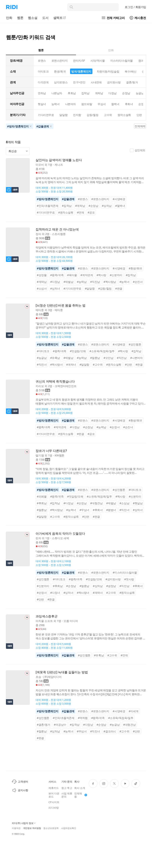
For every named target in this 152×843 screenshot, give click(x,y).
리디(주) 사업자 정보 (24, 823)
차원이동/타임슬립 (108, 71)
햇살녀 (42, 104)
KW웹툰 (59, 455)
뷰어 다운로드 (53, 795)
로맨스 (42, 60)
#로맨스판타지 (100, 199)
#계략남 (80, 206)
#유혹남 (55, 358)
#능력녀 (124, 282)
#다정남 (55, 282)
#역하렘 (82, 718)
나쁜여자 (70, 104)
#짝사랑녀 (56, 364)
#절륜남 (95, 358)
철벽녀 (115, 104)
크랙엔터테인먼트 (66, 386)
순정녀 (142, 104)
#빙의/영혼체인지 (47, 199)
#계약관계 (86, 275)
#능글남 (42, 358)
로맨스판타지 (59, 60)
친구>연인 (79, 82)
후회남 (72, 93)
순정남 (126, 93)
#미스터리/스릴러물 (125, 572)
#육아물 (72, 275)
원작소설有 (124, 115)
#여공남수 (60, 724)
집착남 (85, 93)
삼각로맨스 (60, 82)
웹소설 (32, 18)
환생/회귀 (60, 71)
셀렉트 (59, 18)
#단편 (128, 364)
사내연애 (96, 82)
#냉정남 (111, 586)
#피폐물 (42, 496)
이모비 (40, 165)
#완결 (118, 288)
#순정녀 (115, 427)
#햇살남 (137, 503)
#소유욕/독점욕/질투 (102, 351)
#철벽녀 (120, 206)
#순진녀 (137, 282)
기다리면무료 (46, 115)
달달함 (63, 115)
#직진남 (95, 282)
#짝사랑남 (110, 282)
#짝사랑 (101, 275)
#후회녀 (98, 510)
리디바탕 (53, 807)
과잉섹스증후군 (47, 616)
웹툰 (20, 18)
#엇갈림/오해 (78, 351)
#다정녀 (55, 593)
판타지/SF (79, 60)
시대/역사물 (97, 60)
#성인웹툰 (135, 344)
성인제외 (137, 150)
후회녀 (129, 104)
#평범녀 (111, 510)
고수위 (108, 115)
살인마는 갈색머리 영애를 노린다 (59, 160)
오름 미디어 (71, 621)
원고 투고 (66, 787)
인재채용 (80, 795)
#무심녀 (84, 510)
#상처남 (107, 206)
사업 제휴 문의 (66, 795)
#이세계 (133, 711)
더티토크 (43, 71)
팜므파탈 (86, 104)
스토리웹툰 (59, 234)
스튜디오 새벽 (60, 538)
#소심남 (124, 503)
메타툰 (40, 310)
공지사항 (20, 790)
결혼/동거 (132, 82)
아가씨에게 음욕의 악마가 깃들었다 (60, 533)
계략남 (99, 93)
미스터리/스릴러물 (121, 60)
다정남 (112, 93)
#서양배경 (119, 199)
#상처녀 (55, 288)
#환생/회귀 (135, 268)
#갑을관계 (68, 199)
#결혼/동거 (43, 724)
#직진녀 (42, 364)
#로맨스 (83, 199)
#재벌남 (68, 282)
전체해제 (140, 126)
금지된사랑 (114, 82)
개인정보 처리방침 (32, 828)
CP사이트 (53, 802)
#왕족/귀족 (57, 275)
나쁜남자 (56, 93)
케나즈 (59, 165)
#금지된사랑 (113, 579)
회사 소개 (79, 787)
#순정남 (93, 206)
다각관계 (43, 82)
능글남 (140, 93)
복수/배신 (130, 71)
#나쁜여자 (136, 358)
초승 (38, 677)
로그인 (135, 7)
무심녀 (102, 104)
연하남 (42, 93)
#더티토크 (43, 351)
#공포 (91, 212)
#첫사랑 (129, 579)
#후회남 (42, 503)
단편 (139, 115)
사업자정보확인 (68, 828)
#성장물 (42, 275)
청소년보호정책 (50, 828)
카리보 (40, 386)
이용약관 (16, 828)
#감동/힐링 (105, 288)
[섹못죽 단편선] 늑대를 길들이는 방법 (62, 672)
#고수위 (98, 364)
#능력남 (81, 282)
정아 (38, 234)
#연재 (80, 212)
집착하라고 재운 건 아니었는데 (57, 229)
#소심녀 (42, 288)
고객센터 (20, 781)
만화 (9, 18)
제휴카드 (53, 787)
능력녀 (55, 104)
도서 (45, 18)
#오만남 (108, 358)
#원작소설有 (65, 212)
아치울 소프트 (44, 621)
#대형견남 (96, 503)
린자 (38, 538)
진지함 (77, 115)
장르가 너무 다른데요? (51, 451)
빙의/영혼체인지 (81, 71)
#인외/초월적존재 (47, 206)
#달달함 (90, 288)
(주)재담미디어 (53, 677)
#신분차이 (116, 275)
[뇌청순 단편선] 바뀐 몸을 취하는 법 (61, 305)
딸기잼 (40, 455)
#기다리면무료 (46, 212)
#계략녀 (71, 364)
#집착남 (66, 206)
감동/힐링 (92, 115)
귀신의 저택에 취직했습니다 (55, 381)
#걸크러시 (110, 731)
